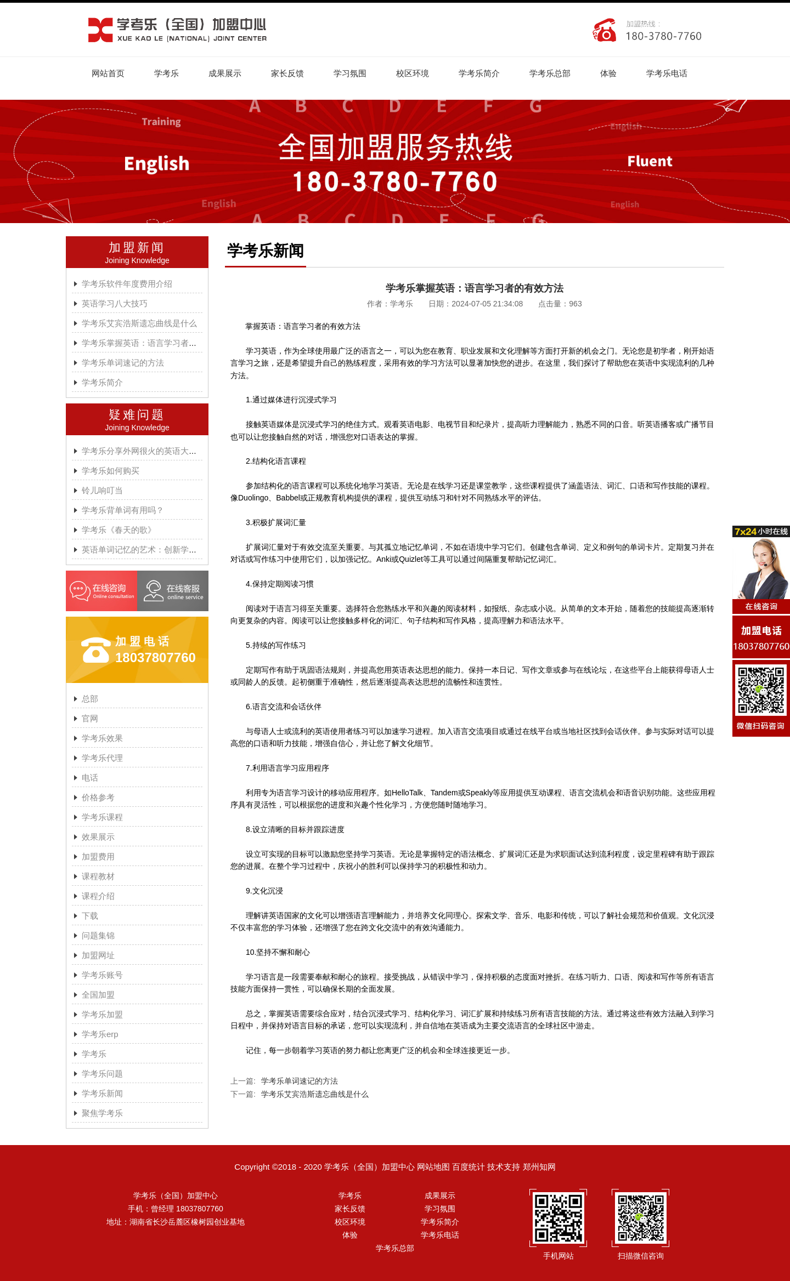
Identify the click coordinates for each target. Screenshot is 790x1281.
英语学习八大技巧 (115, 303)
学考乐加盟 (102, 1014)
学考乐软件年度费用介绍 (127, 283)
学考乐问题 (102, 1073)
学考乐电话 (666, 73)
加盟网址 (98, 955)
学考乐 (166, 73)
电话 (90, 777)
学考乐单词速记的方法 (123, 362)
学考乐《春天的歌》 (119, 529)
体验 (608, 73)
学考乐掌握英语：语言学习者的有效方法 (156, 343)
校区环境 (412, 73)
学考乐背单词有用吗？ (123, 510)
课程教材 (98, 876)
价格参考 (98, 797)
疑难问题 (137, 415)
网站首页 (108, 73)
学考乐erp (100, 1034)
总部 (90, 698)
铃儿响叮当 (102, 490)
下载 (90, 915)
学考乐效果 (102, 738)
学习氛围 (350, 73)
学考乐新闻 (102, 1093)
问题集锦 (98, 935)
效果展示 (98, 836)
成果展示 (224, 73)
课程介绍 (98, 896)
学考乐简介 (479, 73)
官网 (90, 718)
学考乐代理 (102, 757)
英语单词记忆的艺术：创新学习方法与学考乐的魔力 (176, 549)
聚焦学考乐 (102, 1113)
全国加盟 (98, 994)
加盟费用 (98, 856)
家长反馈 (287, 73)
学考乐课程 (102, 817)
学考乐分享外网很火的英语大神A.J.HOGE (158, 451)
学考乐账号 (102, 975)
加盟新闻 (137, 247)
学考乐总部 (550, 73)
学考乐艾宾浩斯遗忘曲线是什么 (139, 323)
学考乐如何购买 (110, 470)
